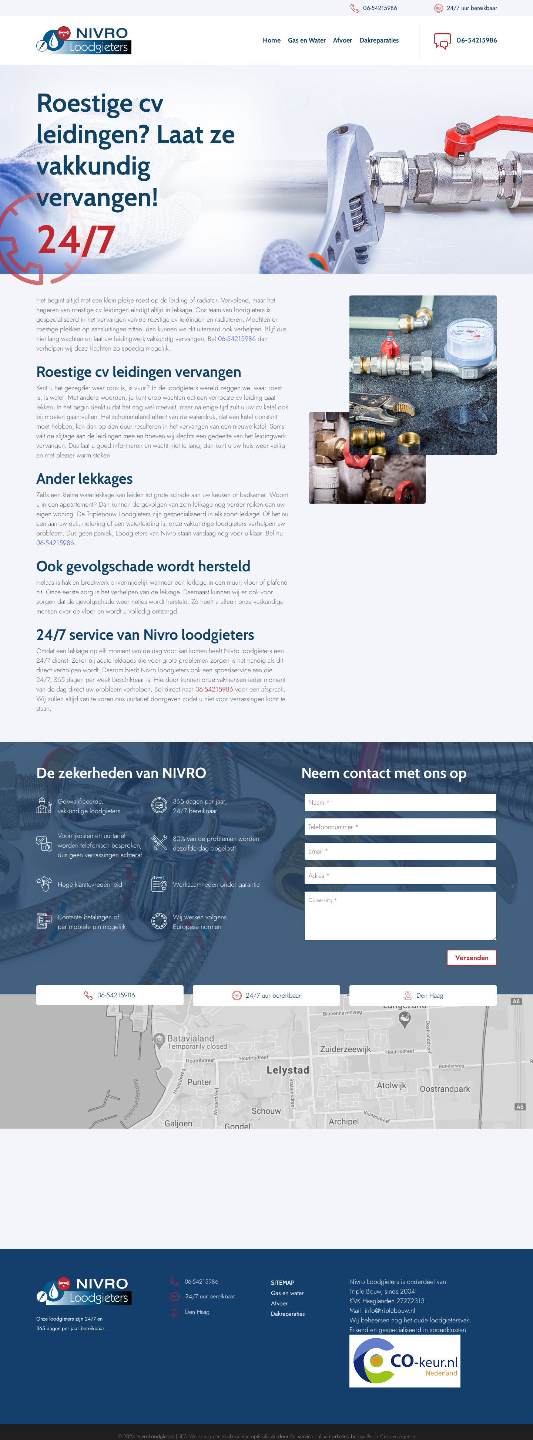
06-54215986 (476, 40)
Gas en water (287, 1293)
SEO (183, 1436)
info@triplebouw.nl (390, 1310)
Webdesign (201, 1436)
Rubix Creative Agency (391, 1436)
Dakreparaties (288, 1313)
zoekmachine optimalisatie (249, 1436)
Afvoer (279, 1303)
